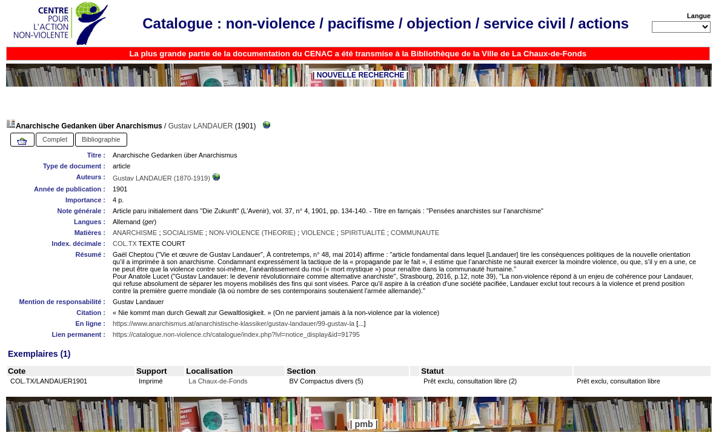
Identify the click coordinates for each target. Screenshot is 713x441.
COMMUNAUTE (415, 232)
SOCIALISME (183, 232)
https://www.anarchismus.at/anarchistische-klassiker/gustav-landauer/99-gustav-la (233, 323)
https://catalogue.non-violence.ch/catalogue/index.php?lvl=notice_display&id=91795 (236, 334)
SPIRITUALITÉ (362, 232)
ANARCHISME (135, 232)
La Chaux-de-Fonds (217, 381)
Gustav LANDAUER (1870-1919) (162, 178)
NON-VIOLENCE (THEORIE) (252, 232)
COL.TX (125, 243)
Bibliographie (101, 139)
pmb (363, 424)
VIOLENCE (318, 232)
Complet (54, 139)
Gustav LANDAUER (200, 126)
